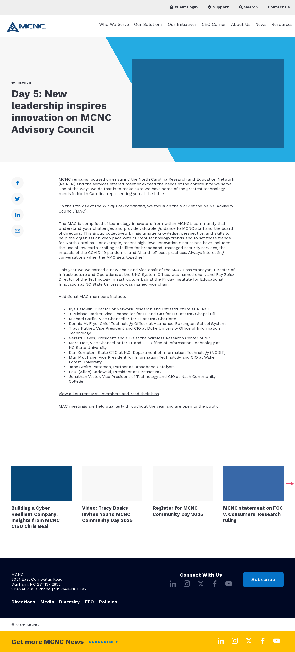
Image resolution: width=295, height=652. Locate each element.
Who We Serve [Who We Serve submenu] (114, 26)
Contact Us (279, 7)
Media (47, 601)
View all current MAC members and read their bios (109, 396)
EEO (89, 601)
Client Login (184, 7)
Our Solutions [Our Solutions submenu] (148, 26)
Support (218, 7)
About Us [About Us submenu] (240, 26)
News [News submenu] (260, 26)
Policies (108, 601)
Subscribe (263, 579)
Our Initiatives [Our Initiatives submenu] (182, 26)
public (212, 408)
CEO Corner (214, 26)
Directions (23, 601)
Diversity (69, 601)
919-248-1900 (24, 589)
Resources (281, 26)
